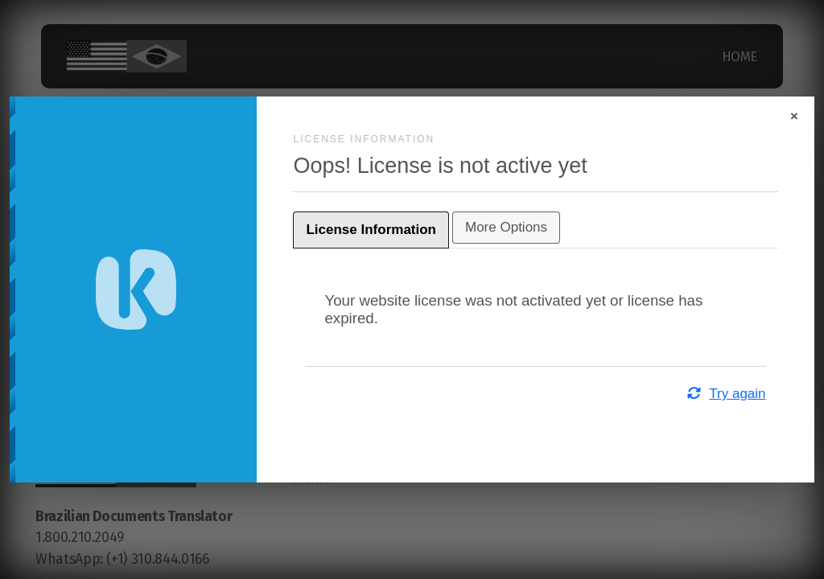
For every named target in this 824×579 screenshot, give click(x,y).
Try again (682, 393)
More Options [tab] (550, 227)
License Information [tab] (415, 229)
